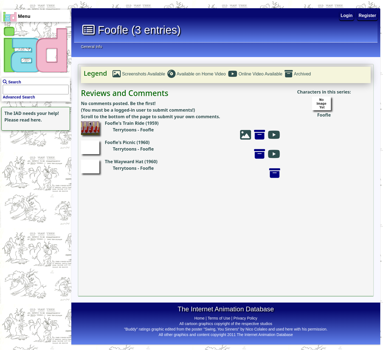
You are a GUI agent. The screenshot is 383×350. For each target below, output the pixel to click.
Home (199, 318)
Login (347, 15)
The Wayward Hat (124, 162)
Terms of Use (219, 318)
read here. (31, 120)
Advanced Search (19, 97)
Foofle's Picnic (120, 142)
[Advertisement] (34, 166)
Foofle (324, 115)
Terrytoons (124, 130)
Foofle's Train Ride (124, 123)
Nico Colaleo (256, 329)
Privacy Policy (245, 318)
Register (367, 15)
